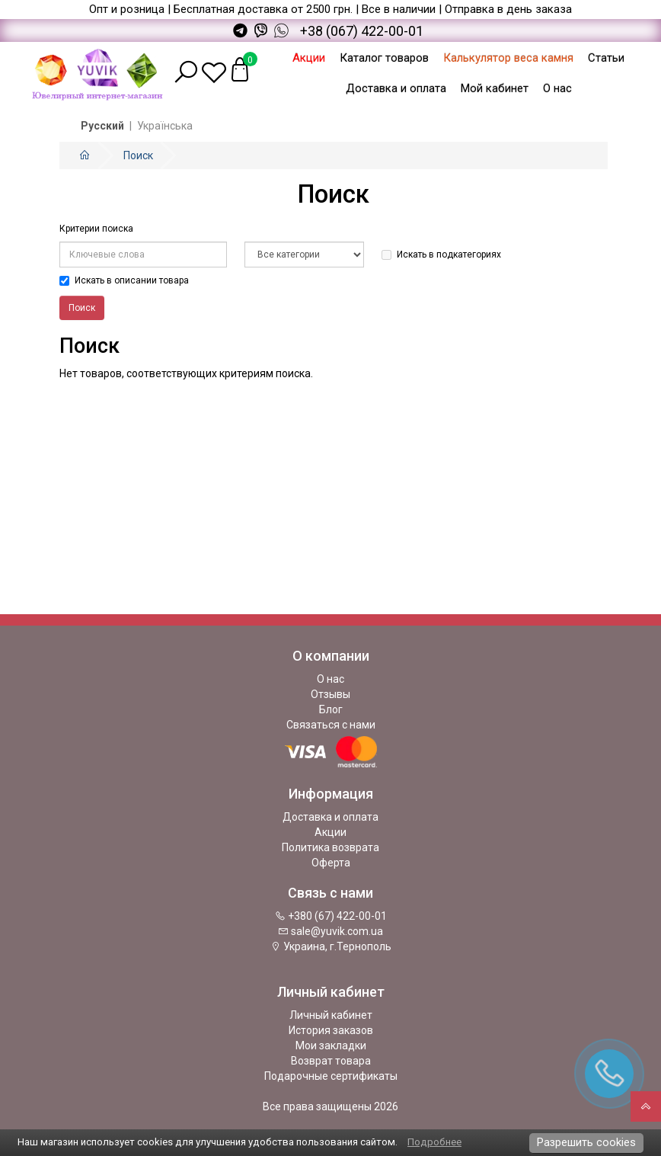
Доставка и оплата (396, 88)
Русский (102, 126)
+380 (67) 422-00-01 (331, 916)
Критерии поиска (96, 228)
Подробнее (434, 1142)
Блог (331, 709)
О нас (557, 88)
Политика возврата (330, 847)
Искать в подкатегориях (441, 254)
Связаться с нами (330, 725)
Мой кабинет (494, 88)
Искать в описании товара (124, 280)
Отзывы (330, 694)
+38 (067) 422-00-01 (361, 31)
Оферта (330, 863)
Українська (165, 126)
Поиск (138, 155)
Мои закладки (330, 1045)
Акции (308, 58)
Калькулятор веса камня (508, 58)
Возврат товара (331, 1061)
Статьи (606, 58)
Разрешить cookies (586, 1142)
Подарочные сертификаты (331, 1076)
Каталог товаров (384, 58)
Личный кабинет (330, 1015)
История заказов (331, 1030)
